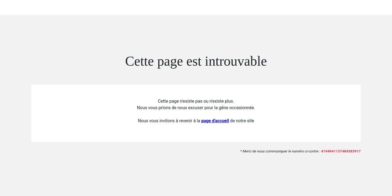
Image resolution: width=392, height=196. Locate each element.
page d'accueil (215, 120)
